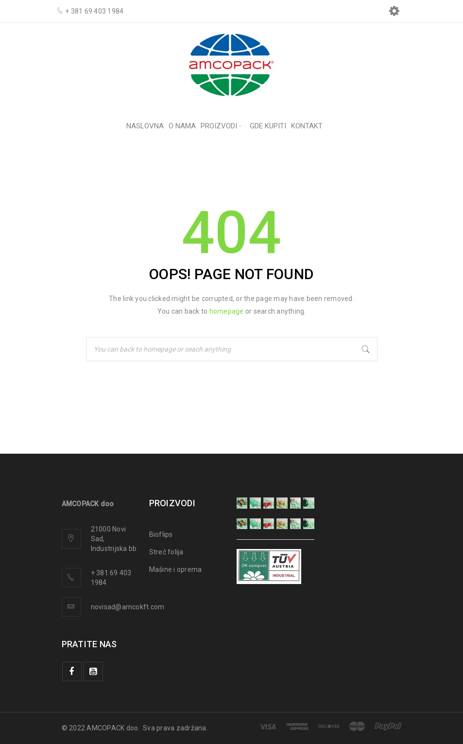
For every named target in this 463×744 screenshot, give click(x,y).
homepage (226, 311)
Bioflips (161, 534)
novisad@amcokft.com (128, 607)
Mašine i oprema (175, 569)
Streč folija (166, 552)
